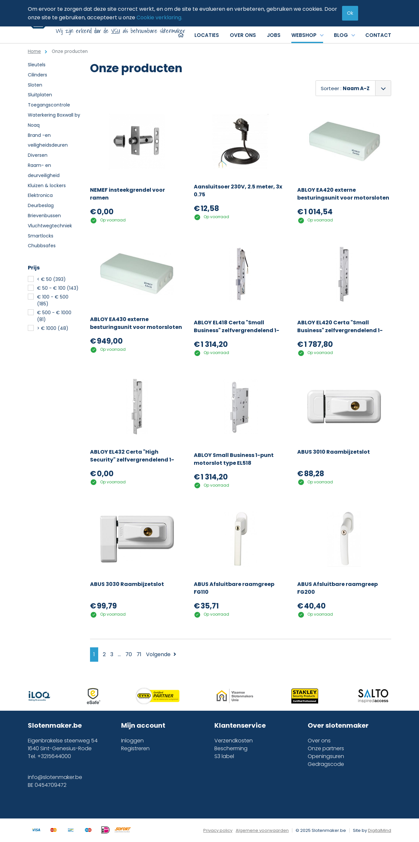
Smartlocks (40, 236)
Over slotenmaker (338, 725)
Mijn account (143, 725)
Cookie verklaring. (159, 17)
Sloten (35, 85)
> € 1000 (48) (52, 328)
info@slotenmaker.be (55, 777)
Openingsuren (326, 756)
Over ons (319, 740)
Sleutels (37, 64)
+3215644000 (54, 756)
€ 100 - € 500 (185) (52, 300)
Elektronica (40, 195)
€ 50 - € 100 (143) (58, 288)
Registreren (135, 748)
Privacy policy (217, 830)
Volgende (161, 654)
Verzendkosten (233, 740)
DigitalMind (379, 830)
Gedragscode (326, 764)
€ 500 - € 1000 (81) (54, 316)
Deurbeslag (41, 205)
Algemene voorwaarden (262, 830)
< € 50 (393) (51, 279)
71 (139, 654)
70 (128, 654)
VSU (115, 31)
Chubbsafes (42, 245)
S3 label (224, 756)
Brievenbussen (44, 215)
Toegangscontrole (49, 105)
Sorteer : (345, 88)
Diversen (37, 155)
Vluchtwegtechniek (50, 225)
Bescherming (230, 748)
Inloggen (132, 740)
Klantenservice (240, 725)
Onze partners (326, 748)
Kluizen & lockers (47, 185)
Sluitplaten (40, 94)
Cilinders (37, 75)
